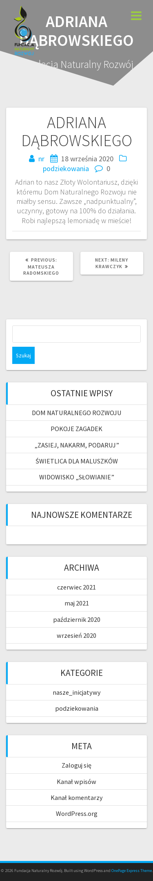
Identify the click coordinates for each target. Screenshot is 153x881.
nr (41, 158)
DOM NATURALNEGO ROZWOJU (77, 413)
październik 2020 (76, 619)
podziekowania (66, 168)
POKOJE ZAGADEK (76, 429)
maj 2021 (76, 603)
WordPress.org (77, 813)
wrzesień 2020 (76, 635)
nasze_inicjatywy (77, 692)
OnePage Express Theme (131, 870)
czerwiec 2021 (76, 587)
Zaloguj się (76, 765)
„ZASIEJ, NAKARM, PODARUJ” (76, 445)
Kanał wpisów (76, 781)
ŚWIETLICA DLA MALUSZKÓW (76, 461)
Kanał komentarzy (77, 797)
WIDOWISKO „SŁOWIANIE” (76, 477)
